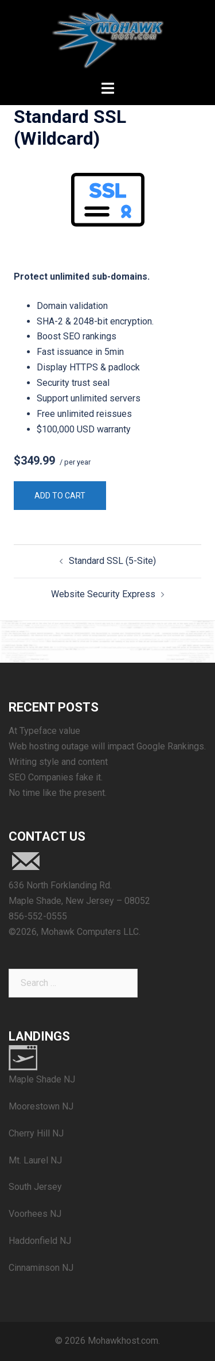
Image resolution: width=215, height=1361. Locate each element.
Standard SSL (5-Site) (112, 560)
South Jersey (35, 1186)
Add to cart (59, 495)
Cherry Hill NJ (36, 1133)
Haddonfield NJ (40, 1240)
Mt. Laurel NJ (35, 1160)
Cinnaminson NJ (41, 1267)
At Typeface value (44, 730)
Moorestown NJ (41, 1106)
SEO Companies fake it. (56, 777)
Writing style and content (58, 761)
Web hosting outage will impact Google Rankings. (107, 746)
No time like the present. (58, 792)
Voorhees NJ (35, 1213)
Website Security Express (103, 594)
